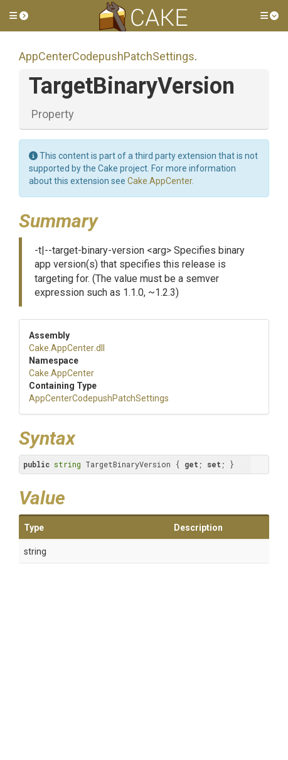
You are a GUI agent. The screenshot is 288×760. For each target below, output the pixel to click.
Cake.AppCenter (159, 181)
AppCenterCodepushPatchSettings (107, 56)
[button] (19, 15)
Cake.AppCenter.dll (67, 348)
